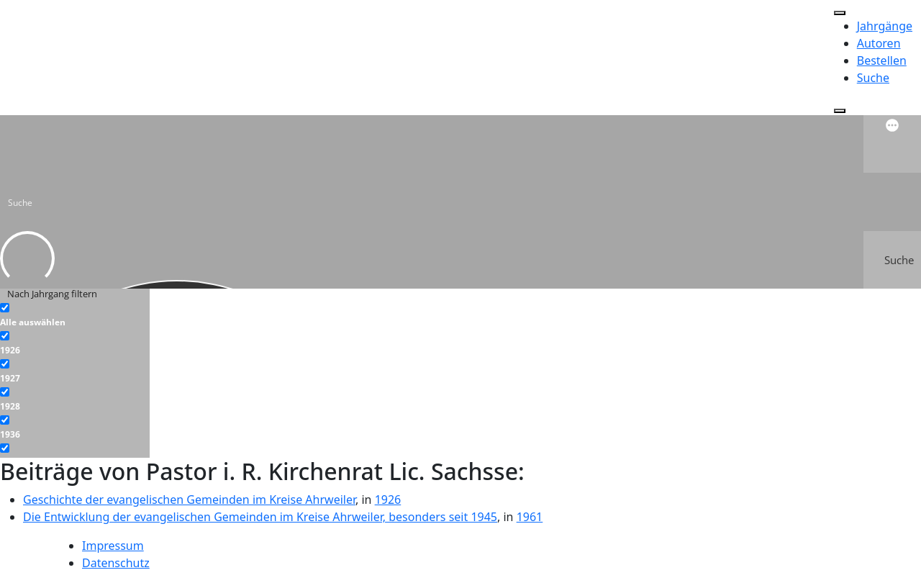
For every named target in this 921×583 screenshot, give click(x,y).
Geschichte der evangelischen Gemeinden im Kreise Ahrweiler (189, 499)
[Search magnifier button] (892, 260)
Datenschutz (116, 563)
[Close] (839, 111)
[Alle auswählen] (4, 307)
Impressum (113, 545)
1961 (530, 517)
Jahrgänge (884, 26)
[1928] (4, 392)
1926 (388, 499)
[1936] (4, 420)
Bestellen (882, 60)
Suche (873, 78)
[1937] (4, 448)
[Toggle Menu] (839, 13)
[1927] (4, 364)
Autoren (879, 43)
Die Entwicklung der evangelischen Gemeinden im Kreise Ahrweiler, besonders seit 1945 (260, 517)
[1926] (4, 335)
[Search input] (461, 201)
